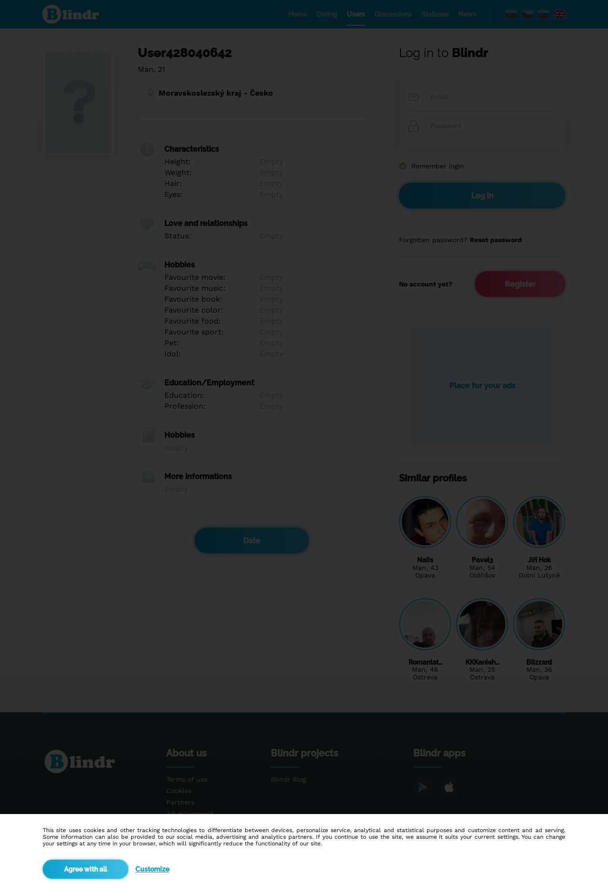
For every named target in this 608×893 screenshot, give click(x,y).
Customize (152, 869)
